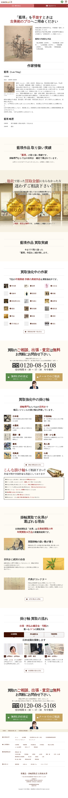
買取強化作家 (28, 759)
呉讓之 (34, 301)
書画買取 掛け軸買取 (19, 756)
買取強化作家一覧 (12, 730)
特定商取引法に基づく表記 (36, 737)
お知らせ (25, 764)
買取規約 (36, 747)
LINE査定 (42, 744)
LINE (19, 659)
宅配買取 (25, 744)
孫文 (53, 323)
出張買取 (17, 744)
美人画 (29, 756)
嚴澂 (13, 308)
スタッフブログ (44, 764)
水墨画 (33, 754)
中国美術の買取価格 (23, 730)
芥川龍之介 (15, 323)
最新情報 (17, 764)
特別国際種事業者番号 (51, 737)
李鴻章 (14, 286)
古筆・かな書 (57, 754)
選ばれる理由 (51, 744)
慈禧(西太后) (16, 301)
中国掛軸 (26, 754)
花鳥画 (36, 756)
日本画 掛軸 (17, 754)
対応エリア (27, 747)
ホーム (16, 737)
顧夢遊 (54, 301)
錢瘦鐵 (34, 323)
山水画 (40, 754)
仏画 (43, 756)
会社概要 (24, 737)
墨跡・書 (48, 754)
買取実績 (37, 759)
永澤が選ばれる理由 (34, 599)
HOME (4, 730)
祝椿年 (14, 293)
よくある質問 (18, 747)
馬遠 (13, 316)
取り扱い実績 (18, 759)
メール (11, 659)
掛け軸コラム (34, 764)
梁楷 (53, 316)
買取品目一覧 (18, 752)
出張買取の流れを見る (34, 670)
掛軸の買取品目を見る (34, 465)
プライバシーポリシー (20, 739)
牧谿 (33, 316)
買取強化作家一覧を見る (35, 331)
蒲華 (33, 286)
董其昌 (54, 308)
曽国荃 (34, 293)
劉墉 (53, 293)
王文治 (54, 286)
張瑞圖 (34, 308)
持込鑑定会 (33, 744)
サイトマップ (32, 739)
